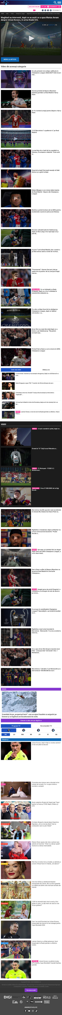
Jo (39, 734)
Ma (22, 734)
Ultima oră (46, 370)
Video (7, 13)
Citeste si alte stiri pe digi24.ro (31, 720)
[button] (31, 38)
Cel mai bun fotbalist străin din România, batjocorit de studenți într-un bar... (37, 403)
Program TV (57, 10)
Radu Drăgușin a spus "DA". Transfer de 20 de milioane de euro (34, 383)
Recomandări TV (46, 726)
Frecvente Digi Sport (41, 984)
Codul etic (24, 986)
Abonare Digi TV (31, 984)
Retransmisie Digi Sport (54, 984)
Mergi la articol (10, 59)
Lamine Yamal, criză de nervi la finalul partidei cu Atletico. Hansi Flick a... (37, 412)
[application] (31, 38)
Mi (31, 734)
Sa (56, 734)
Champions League (20, 13)
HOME (2, 13)
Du (6, 734)
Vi (48, 734)
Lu (14, 734)
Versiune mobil (31, 990)
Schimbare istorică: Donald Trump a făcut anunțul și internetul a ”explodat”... (35, 393)
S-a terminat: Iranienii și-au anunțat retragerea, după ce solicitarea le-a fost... (37, 374)
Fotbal (12, 13)
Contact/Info (17, 986)
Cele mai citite (16, 370)
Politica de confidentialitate (19, 984)
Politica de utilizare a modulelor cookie (38, 986)
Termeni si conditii (6, 984)
